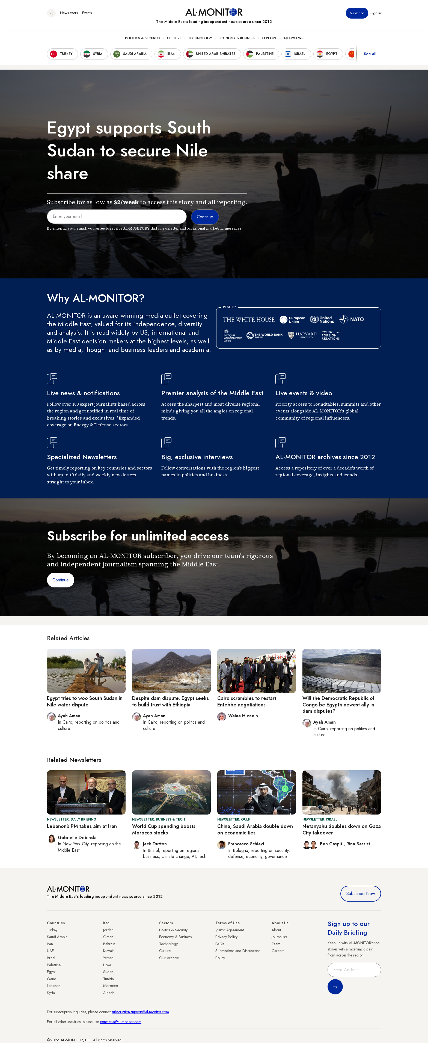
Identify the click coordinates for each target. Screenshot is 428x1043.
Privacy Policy (226, 937)
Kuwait (108, 950)
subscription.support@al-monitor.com (140, 1012)
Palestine (54, 965)
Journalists (279, 937)
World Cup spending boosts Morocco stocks (163, 829)
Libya (107, 965)
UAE (50, 950)
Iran (50, 944)
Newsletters (69, 16)
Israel (51, 958)
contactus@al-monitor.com (120, 1021)
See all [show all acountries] (370, 57)
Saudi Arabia (57, 937)
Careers (278, 950)
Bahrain (109, 944)
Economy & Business (236, 41)
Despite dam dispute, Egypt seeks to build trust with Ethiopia (170, 701)
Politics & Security (142, 41)
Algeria (109, 993)
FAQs (219, 944)
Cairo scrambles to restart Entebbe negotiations (246, 701)
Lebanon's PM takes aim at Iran (82, 826)
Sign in (375, 16)
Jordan (108, 930)
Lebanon (53, 985)
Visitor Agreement (229, 930)
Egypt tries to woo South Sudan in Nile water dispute (85, 701)
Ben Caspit (332, 844)
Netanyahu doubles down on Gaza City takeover (341, 829)
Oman (108, 937)
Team (276, 944)
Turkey (52, 930)
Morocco (110, 985)
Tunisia (108, 979)
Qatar (51, 979)
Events (87, 16)
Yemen (108, 958)
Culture (174, 41)
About (276, 930)
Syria (51, 993)
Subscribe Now (360, 893)
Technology (200, 41)
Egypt (51, 971)
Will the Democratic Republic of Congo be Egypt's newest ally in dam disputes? (338, 705)
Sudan (108, 971)
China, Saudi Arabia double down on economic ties (255, 829)
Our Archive (169, 958)
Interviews (293, 41)
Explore (269, 41)
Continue (60, 580)
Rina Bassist (358, 844)
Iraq (106, 923)
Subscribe (357, 16)
